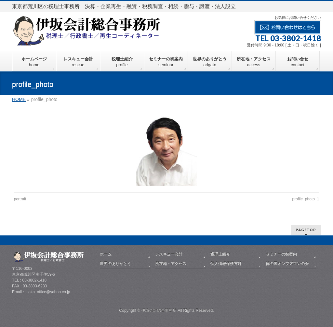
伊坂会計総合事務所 (159, 310)
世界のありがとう (115, 263)
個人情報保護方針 (226, 263)
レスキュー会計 (168, 254)
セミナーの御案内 (281, 254)
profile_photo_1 (305, 199)
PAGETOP (306, 230)
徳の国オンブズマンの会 (287, 263)
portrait (20, 199)
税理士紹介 (220, 254)
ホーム (106, 254)
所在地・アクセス (170, 263)
